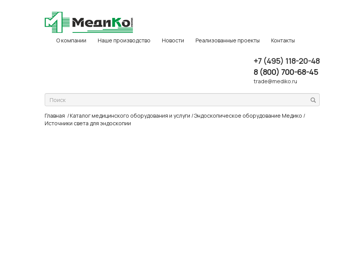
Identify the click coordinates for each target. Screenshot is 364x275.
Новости (173, 40)
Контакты (283, 40)
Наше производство (124, 40)
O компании (71, 40)
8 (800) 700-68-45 (286, 72)
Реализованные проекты (228, 40)
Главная (55, 115)
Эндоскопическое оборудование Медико (248, 115)
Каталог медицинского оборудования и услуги (130, 115)
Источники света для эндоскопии (88, 123)
